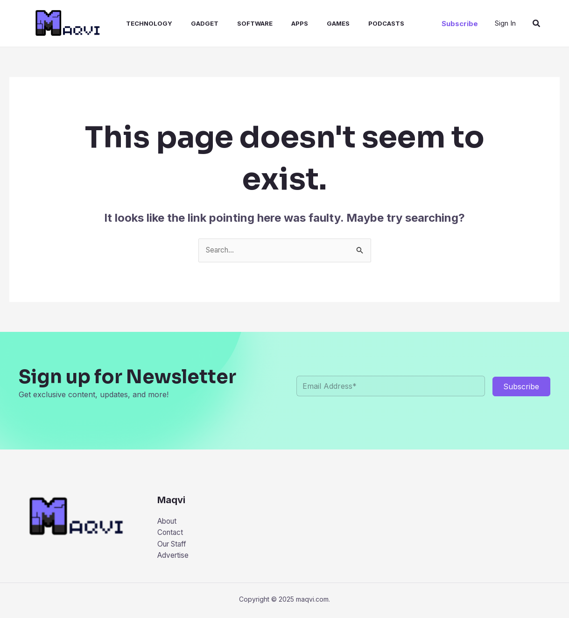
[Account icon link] (505, 23)
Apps (279, 23)
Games (313, 23)
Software (238, 23)
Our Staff (173, 545)
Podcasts (358, 23)
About (168, 522)
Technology (140, 23)
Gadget (191, 23)
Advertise (173, 557)
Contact (171, 533)
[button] (460, 23)
